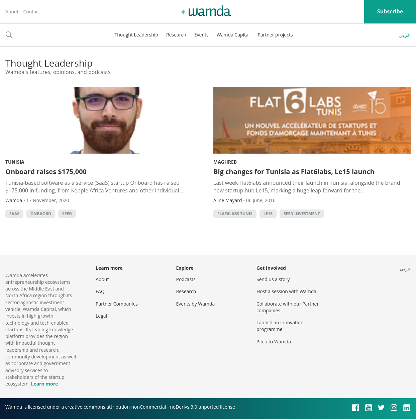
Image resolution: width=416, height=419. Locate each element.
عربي (405, 34)
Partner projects (275, 34)
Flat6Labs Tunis (234, 214)
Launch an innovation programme (280, 325)
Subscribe (390, 11)
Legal (101, 316)
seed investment (302, 214)
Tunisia (14, 162)
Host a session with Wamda (286, 291)
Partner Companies (117, 304)
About (11, 11)
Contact (31, 11)
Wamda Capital (233, 34)
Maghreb (225, 162)
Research (176, 34)
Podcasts (186, 279)
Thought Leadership (136, 34)
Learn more (44, 384)
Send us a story (273, 279)
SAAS (14, 214)
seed (67, 214)
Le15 (268, 214)
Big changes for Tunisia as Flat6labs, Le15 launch (294, 171)
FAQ (100, 291)
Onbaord (40, 214)
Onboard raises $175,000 (46, 171)
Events (201, 34)
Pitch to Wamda (273, 341)
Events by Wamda (195, 304)
